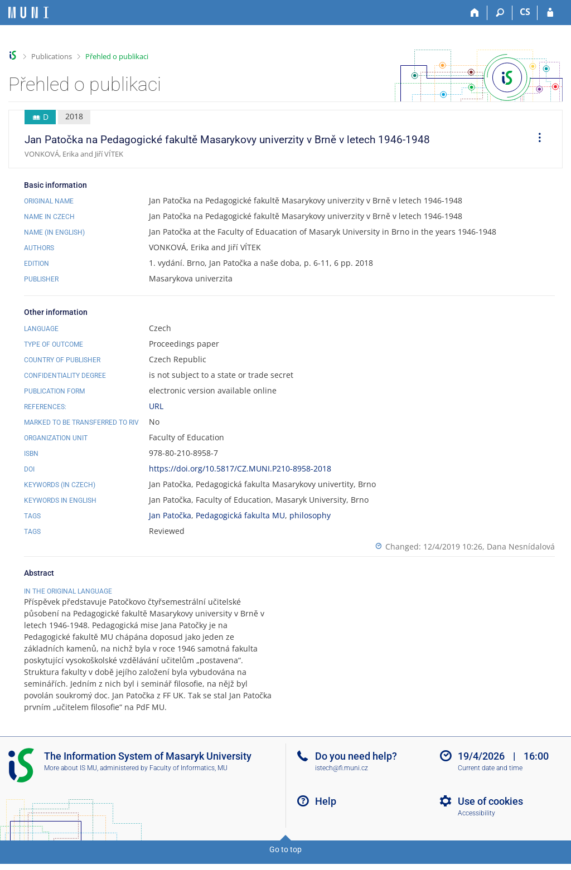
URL (156, 406)
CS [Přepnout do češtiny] (525, 12)
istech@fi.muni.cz (341, 780)
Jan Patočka (170, 515)
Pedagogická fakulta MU (240, 515)
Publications (51, 56)
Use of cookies (490, 813)
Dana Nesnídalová (521, 546)
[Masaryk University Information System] (28, 12)
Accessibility (476, 825)
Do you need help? (356, 768)
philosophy (310, 515)
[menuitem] (535, 139)
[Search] (499, 13)
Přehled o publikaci (116, 56)
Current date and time (490, 780)
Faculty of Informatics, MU (188, 780)
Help (325, 813)
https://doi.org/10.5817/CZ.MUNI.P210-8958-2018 (240, 468)
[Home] (474, 13)
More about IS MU (70, 780)
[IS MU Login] (550, 13)
